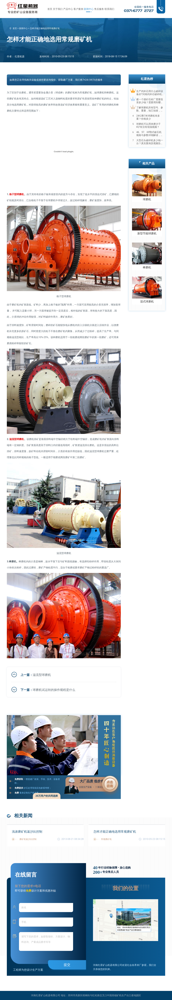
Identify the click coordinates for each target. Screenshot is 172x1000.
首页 (49, 9)
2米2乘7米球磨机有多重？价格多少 (148, 117)
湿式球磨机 (147, 301)
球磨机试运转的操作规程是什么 (54, 690)
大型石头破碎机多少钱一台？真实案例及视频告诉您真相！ (149, 142)
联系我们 (109, 9)
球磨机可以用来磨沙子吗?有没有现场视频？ (148, 125)
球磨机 (147, 199)
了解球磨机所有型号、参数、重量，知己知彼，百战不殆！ (149, 109)
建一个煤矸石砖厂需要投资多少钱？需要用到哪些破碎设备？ (149, 101)
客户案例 (78, 9)
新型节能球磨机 (147, 233)
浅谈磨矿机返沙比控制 (27, 831)
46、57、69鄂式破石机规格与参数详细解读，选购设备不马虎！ (149, 134)
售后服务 (99, 9)
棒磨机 (147, 267)
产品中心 (68, 9)
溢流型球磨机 (42, 675)
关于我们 (58, 9)
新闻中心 (89, 9)
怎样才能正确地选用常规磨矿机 (114, 831)
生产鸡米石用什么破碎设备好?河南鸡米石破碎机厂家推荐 (149, 93)
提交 (67, 965)
